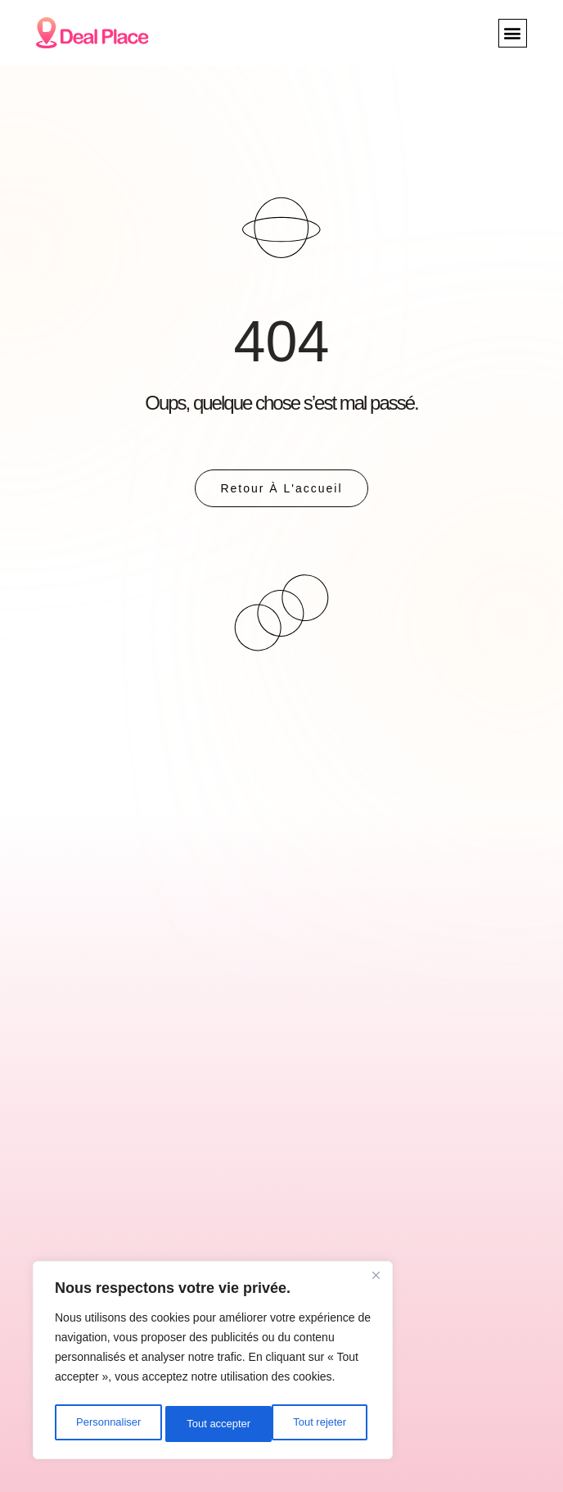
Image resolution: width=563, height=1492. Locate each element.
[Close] (375, 1281)
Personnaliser (108, 1424)
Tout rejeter (213, 1424)
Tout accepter (318, 1424)
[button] (512, 33)
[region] (213, 1363)
